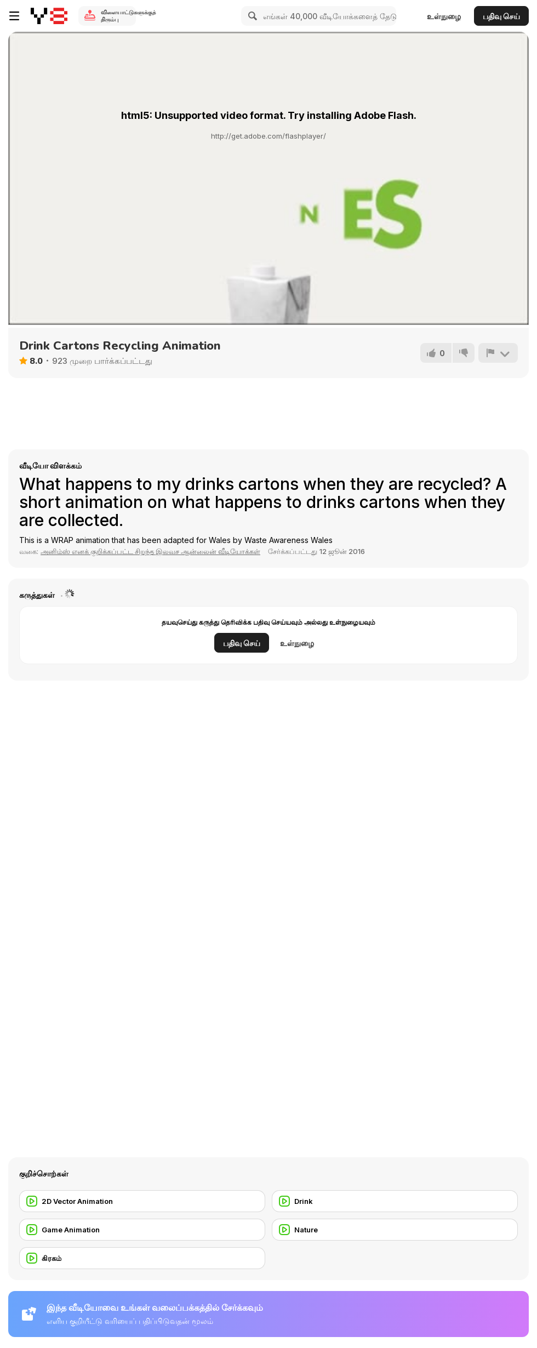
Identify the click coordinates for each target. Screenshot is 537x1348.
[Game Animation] (142, 1230)
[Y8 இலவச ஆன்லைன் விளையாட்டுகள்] (49, 16)
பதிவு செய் (501, 16)
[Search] (251, 16)
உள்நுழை (444, 16)
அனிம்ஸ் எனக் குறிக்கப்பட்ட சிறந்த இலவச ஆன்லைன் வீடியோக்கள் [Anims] (150, 551)
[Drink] (395, 1201)
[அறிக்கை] (498, 353)
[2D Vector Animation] (142, 1201)
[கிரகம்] (142, 1258)
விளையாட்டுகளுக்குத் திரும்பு (118, 15)
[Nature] (395, 1230)
